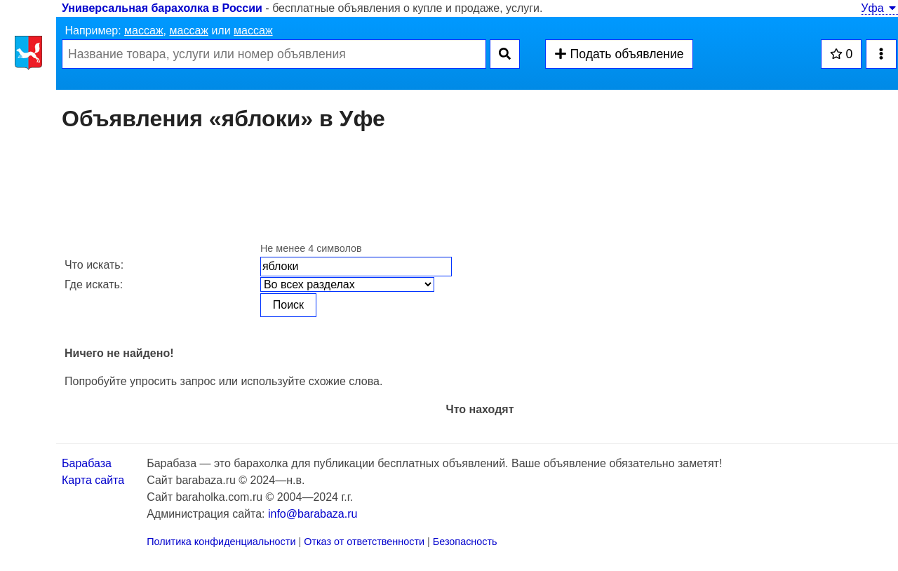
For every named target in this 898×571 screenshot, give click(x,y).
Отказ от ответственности (364, 541)
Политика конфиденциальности (221, 541)
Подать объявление (618, 54)
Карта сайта (93, 480)
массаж (143, 30)
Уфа (879, 8)
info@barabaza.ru (312, 514)
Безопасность (465, 541)
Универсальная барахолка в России (162, 8)
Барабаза (87, 463)
